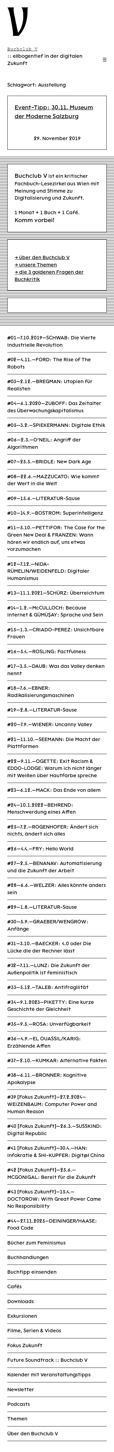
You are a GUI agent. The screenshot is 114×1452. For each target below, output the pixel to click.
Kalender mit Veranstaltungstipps (49, 1375)
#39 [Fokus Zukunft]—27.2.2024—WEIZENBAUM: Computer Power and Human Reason (52, 1104)
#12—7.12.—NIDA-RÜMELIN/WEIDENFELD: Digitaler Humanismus (48, 571)
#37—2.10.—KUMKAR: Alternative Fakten (57, 1060)
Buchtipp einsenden (32, 1272)
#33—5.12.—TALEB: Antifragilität (47, 987)
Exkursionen (22, 1316)
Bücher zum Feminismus (36, 1243)
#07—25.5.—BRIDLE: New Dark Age (49, 462)
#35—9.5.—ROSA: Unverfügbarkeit (49, 1024)
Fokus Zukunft (24, 1345)
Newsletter (20, 1389)
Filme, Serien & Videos (34, 1331)
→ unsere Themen (36, 265)
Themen (17, 1419)
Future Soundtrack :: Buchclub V (47, 1360)
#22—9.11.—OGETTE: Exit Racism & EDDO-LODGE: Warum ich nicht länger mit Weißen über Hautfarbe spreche (54, 768)
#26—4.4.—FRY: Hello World (40, 849)
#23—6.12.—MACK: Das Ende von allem (54, 790)
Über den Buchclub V (32, 1434)
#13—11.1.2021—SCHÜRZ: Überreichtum (55, 593)
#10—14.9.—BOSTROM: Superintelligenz (55, 513)
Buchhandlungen (28, 1257)
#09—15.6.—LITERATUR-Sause (43, 498)
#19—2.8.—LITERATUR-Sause (42, 710)
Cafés (14, 1286)
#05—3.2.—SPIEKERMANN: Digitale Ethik (56, 425)
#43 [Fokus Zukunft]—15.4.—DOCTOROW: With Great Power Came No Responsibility (54, 1199)
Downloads (20, 1301)
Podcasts (18, 1404)
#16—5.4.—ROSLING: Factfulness (46, 651)
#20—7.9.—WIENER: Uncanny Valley (49, 724)
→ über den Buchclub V (42, 257)
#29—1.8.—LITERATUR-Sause (42, 907)
